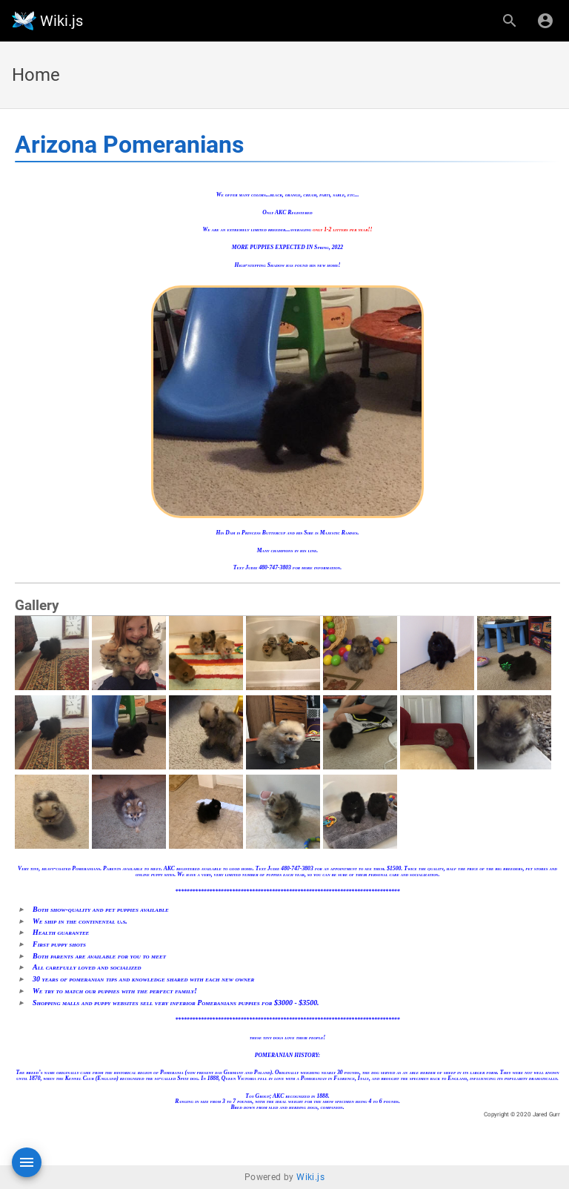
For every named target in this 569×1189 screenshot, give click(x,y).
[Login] (545, 21)
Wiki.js (310, 1177)
